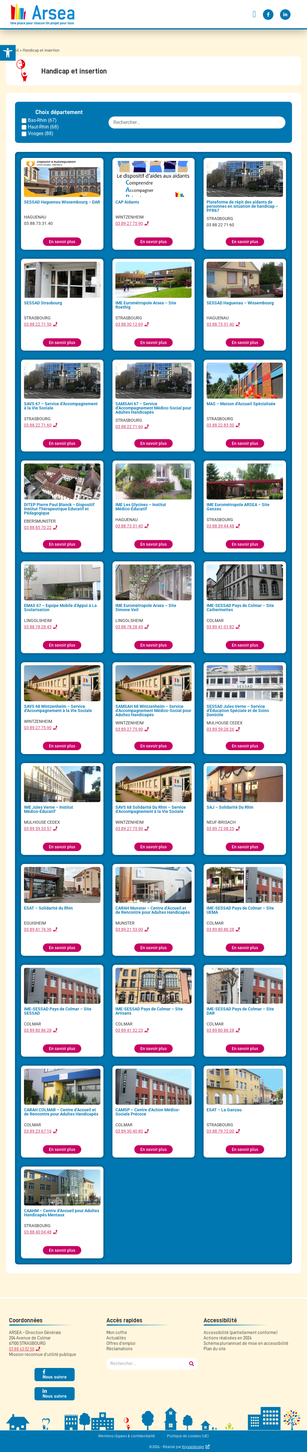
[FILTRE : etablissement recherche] (197, 122)
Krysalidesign (193, 1447)
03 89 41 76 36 (38, 929)
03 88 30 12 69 (129, 324)
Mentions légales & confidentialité (126, 1436)
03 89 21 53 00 (129, 929)
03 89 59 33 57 (38, 828)
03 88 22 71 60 (38, 425)
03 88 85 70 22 (38, 527)
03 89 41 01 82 (220, 626)
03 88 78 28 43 (38, 626)
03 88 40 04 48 (38, 1232)
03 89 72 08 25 (220, 828)
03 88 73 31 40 (220, 324)
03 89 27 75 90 (129, 223)
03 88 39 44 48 (220, 526)
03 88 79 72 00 (220, 1131)
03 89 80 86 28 (220, 929)
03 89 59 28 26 (220, 729)
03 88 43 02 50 (21, 1349)
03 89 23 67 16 (38, 1131)
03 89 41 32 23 (129, 1030)
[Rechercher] (192, 1364)
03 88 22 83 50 (220, 425)
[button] (254, 14)
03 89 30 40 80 (129, 1131)
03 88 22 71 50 (38, 324)
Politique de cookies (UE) (188, 1436)
